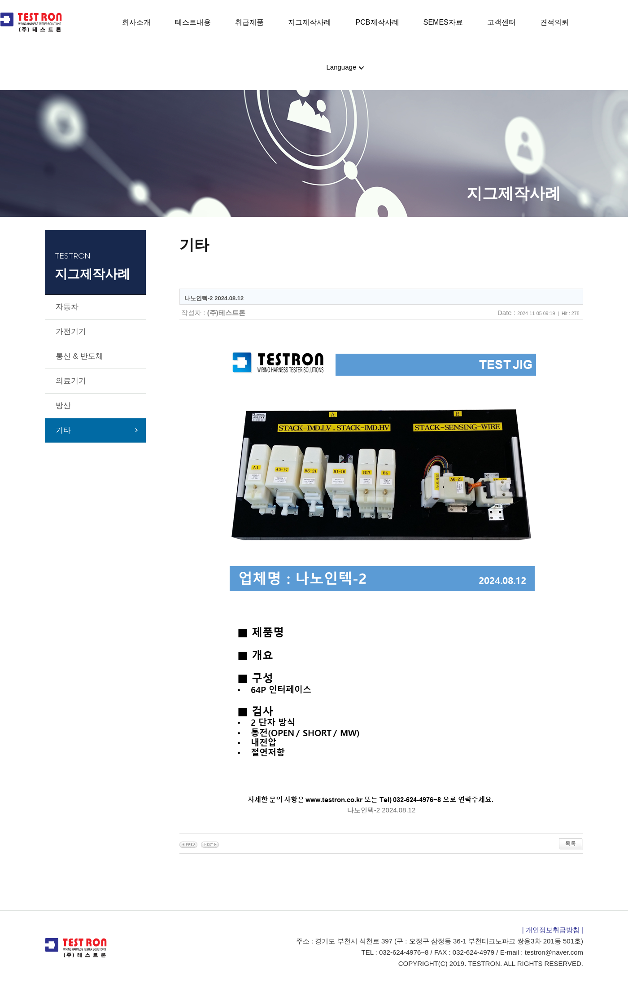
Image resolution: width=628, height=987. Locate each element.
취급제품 (249, 22)
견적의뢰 (554, 22)
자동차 (67, 307)
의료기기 (71, 381)
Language (342, 67)
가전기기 (71, 331)
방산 (63, 405)
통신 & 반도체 (79, 356)
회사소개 (136, 22)
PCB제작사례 (377, 22)
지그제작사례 (309, 22)
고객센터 (501, 22)
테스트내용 (193, 22)
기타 (63, 430)
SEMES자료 (443, 22)
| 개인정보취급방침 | (552, 930)
